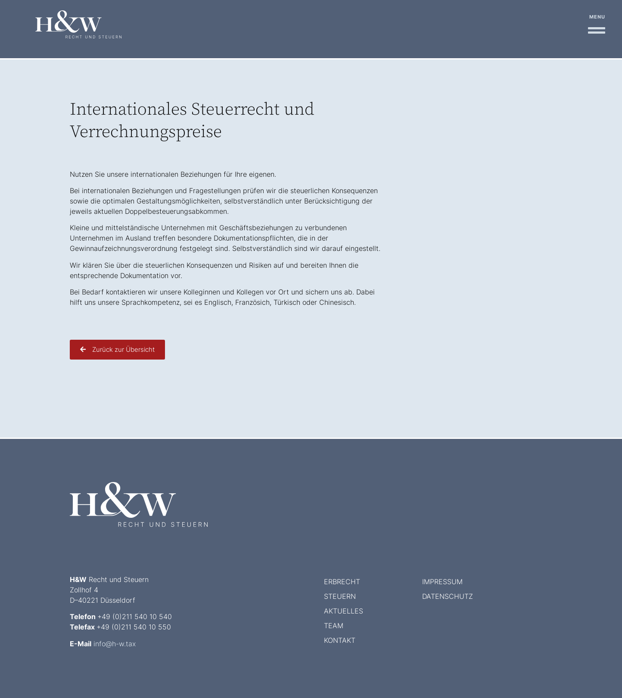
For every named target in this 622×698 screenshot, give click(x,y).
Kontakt (339, 640)
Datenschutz (447, 596)
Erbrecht (342, 581)
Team (333, 625)
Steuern (340, 596)
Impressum (442, 581)
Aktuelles (343, 611)
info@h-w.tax (114, 643)
